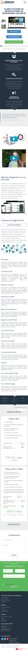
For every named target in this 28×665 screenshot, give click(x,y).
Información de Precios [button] (14, 524)
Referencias (3, 620)
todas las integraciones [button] (14, 225)
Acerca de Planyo (4, 597)
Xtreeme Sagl (11, 645)
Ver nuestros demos (5, 610)
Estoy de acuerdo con (14, 584)
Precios (2, 618)
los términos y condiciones (19, 584)
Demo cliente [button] (14, 31)
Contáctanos (3, 602)
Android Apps (5, 629)
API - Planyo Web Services (6, 616)
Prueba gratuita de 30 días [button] (14, 42)
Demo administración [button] (14, 37)
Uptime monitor (15, 647)
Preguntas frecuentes (5, 607)
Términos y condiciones (6, 647)
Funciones (3, 619)
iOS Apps (4, 626)
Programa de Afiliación (6, 600)
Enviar (14, 555)
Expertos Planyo (4, 611)
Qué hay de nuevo (5, 599)
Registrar (14, 586)
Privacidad (17, 645)
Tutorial (2, 608)
